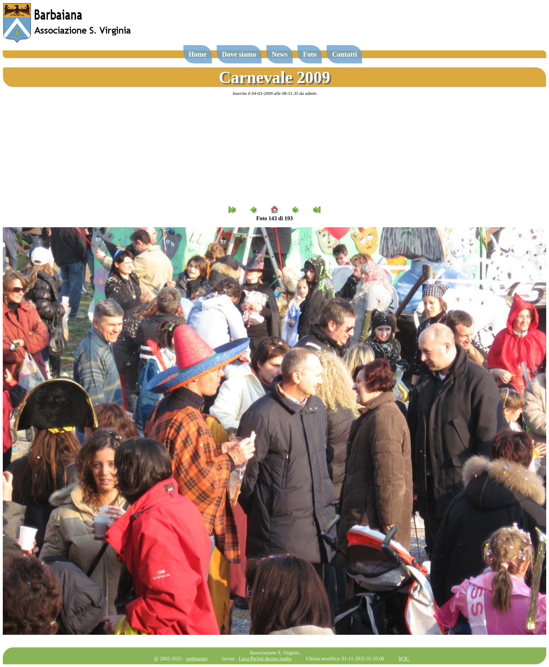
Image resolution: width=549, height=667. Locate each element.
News (280, 54)
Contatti (344, 54)
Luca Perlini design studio (265, 658)
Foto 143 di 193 (274, 218)
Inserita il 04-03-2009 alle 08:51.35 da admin (274, 93)
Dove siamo (239, 54)
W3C (403, 658)
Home (198, 54)
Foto (310, 54)
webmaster (197, 658)
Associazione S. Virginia (274, 652)
